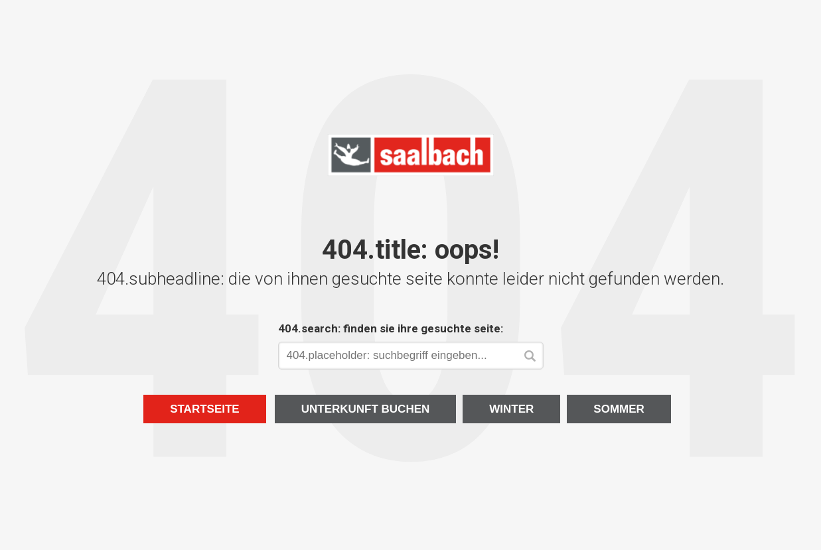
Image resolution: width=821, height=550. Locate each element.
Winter (511, 409)
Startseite (205, 409)
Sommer (618, 409)
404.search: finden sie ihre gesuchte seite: (390, 328)
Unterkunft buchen (365, 409)
